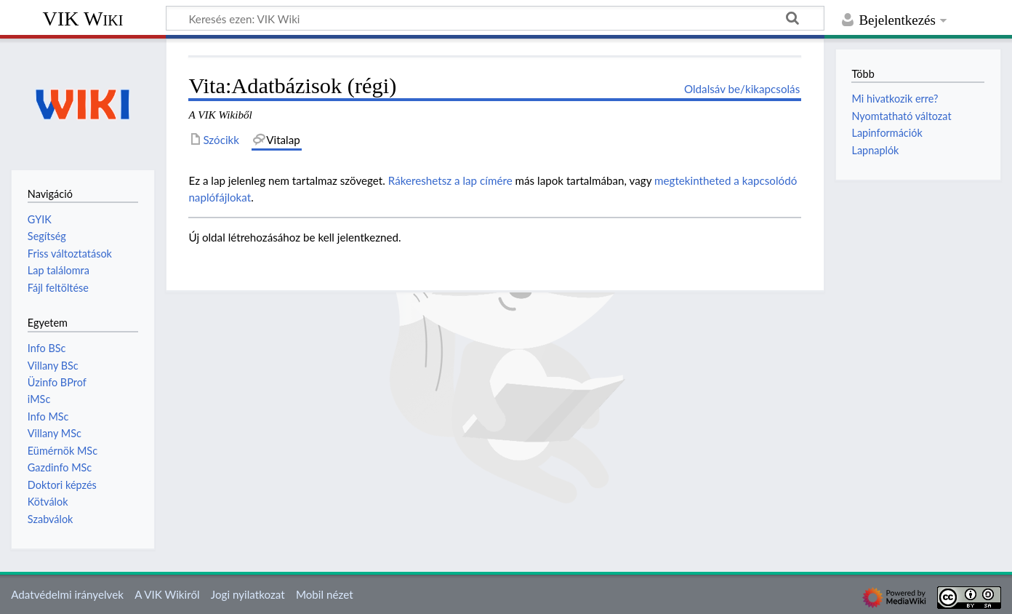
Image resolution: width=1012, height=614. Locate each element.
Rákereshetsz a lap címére (450, 180)
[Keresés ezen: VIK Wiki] (495, 18)
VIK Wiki (83, 18)
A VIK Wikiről (166, 594)
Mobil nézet (324, 594)
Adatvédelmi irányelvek (67, 594)
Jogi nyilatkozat (248, 594)
